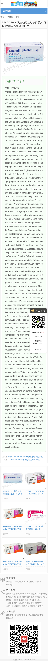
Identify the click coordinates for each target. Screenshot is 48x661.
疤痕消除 (17, 597)
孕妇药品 (17, 606)
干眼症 (15, 600)
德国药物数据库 (21, 615)
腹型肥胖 (33, 606)
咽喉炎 (21, 603)
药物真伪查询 (20, 582)
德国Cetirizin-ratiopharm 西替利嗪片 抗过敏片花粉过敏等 (35, 564)
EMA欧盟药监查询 (36, 615)
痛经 (26, 600)
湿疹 (28, 597)
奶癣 (32, 597)
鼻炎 (18, 594)
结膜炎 (9, 600)
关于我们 (38, 582)
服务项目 (9, 582)
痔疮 (45, 597)
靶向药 (40, 606)
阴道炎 (44, 594)
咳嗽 (22, 594)
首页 (2, 17)
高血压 (27, 594)
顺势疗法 (25, 606)
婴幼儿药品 (10, 594)
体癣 (39, 594)
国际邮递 (30, 582)
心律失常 (9, 603)
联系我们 (9, 585)
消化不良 (32, 600)
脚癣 (24, 597)
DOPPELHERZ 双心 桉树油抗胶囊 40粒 (24, 460)
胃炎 (16, 603)
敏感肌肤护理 (36, 603)
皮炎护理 (9, 606)
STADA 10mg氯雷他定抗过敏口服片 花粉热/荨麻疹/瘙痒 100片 (12, 493)
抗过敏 (10, 17)
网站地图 (9, 618)
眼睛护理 (38, 597)
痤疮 (39, 600)
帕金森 (21, 600)
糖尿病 (33, 594)
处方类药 (38, 349)
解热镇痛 (9, 597)
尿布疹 (27, 603)
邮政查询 (9, 615)
